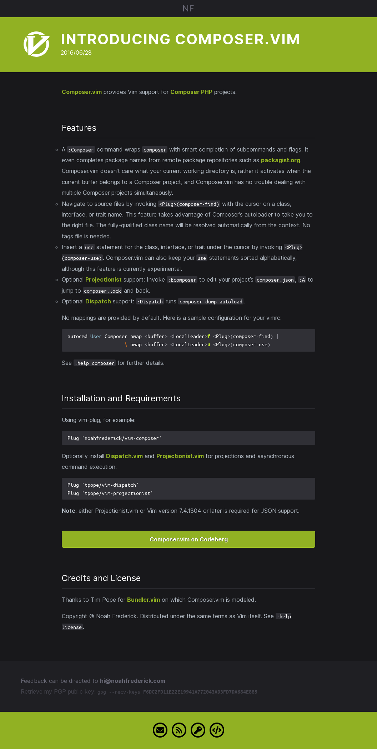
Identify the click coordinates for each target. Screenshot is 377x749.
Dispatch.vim (124, 456)
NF (188, 8)
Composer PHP (191, 91)
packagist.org (280, 160)
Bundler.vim (143, 599)
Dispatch (98, 301)
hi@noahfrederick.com (132, 680)
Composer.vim (82, 91)
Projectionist (103, 279)
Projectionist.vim (180, 456)
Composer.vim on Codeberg (189, 539)
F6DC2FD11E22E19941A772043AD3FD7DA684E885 (200, 692)
